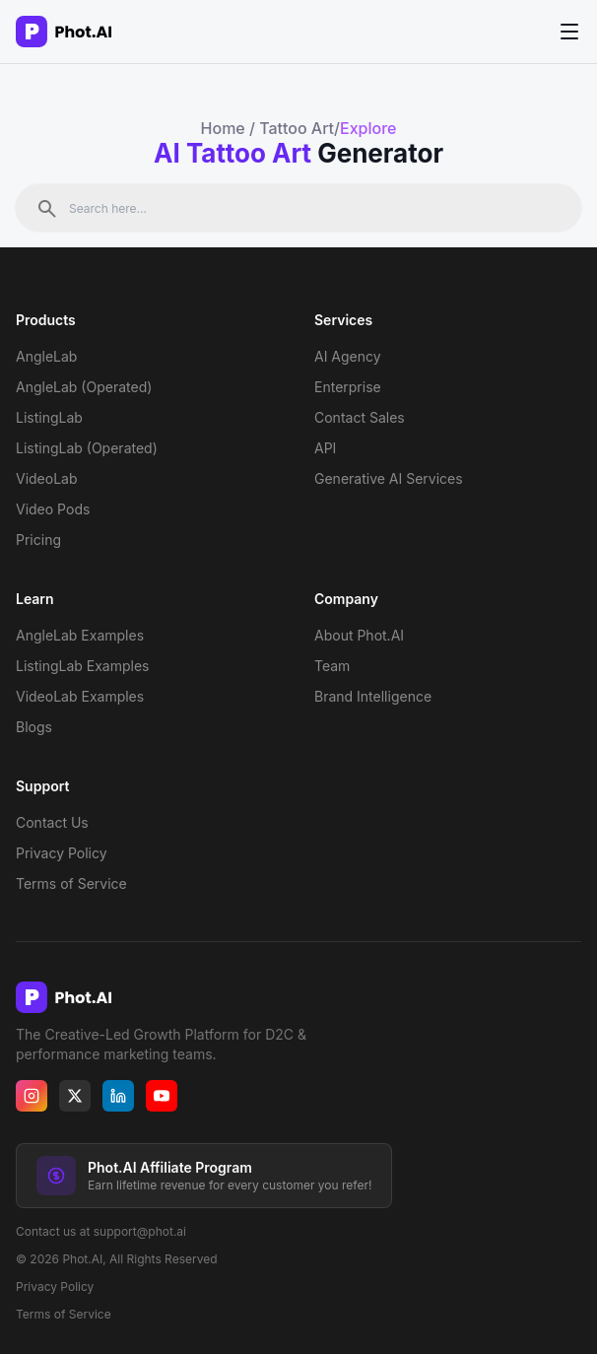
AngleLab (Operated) (84, 386)
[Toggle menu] (569, 30)
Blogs (34, 726)
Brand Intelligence (372, 696)
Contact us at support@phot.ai (101, 1231)
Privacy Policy (61, 853)
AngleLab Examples (80, 635)
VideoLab (47, 478)
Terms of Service (71, 883)
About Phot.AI (359, 635)
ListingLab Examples (83, 665)
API (325, 448)
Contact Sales (359, 417)
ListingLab (49, 417)
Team (332, 665)
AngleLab (46, 356)
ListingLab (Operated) (87, 448)
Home (223, 128)
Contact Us (52, 822)
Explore (368, 128)
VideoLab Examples (80, 696)
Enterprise (347, 386)
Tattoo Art (296, 128)
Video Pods (53, 509)
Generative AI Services (388, 478)
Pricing (38, 539)
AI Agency (347, 356)
